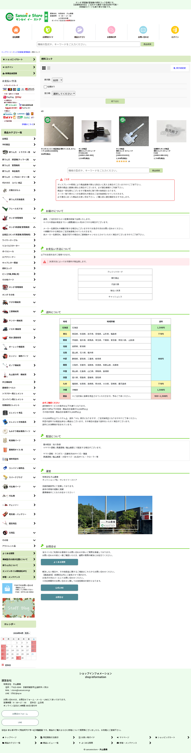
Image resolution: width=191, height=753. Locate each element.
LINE (20, 722)
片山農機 (103, 749)
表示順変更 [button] (180, 68)
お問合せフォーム (20, 713)
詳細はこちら (28, 124)
